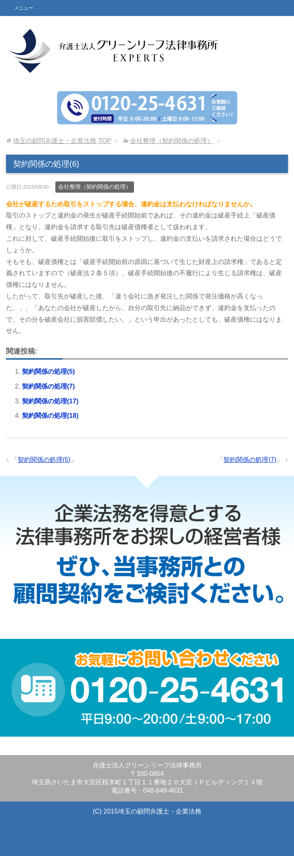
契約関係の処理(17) (50, 401)
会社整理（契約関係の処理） (94, 186)
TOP (62, 140)
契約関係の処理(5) (48, 371)
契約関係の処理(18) (50, 415)
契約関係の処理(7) (48, 386)
